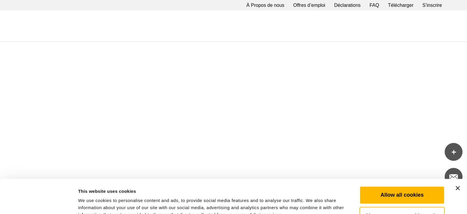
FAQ (374, 5)
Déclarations (347, 5)
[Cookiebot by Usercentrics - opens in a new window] (39, 202)
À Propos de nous (265, 5)
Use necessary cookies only (402, 184)
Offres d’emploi (309, 5)
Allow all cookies (402, 163)
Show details (312, 202)
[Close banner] (458, 156)
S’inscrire (432, 5)
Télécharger (400, 5)
